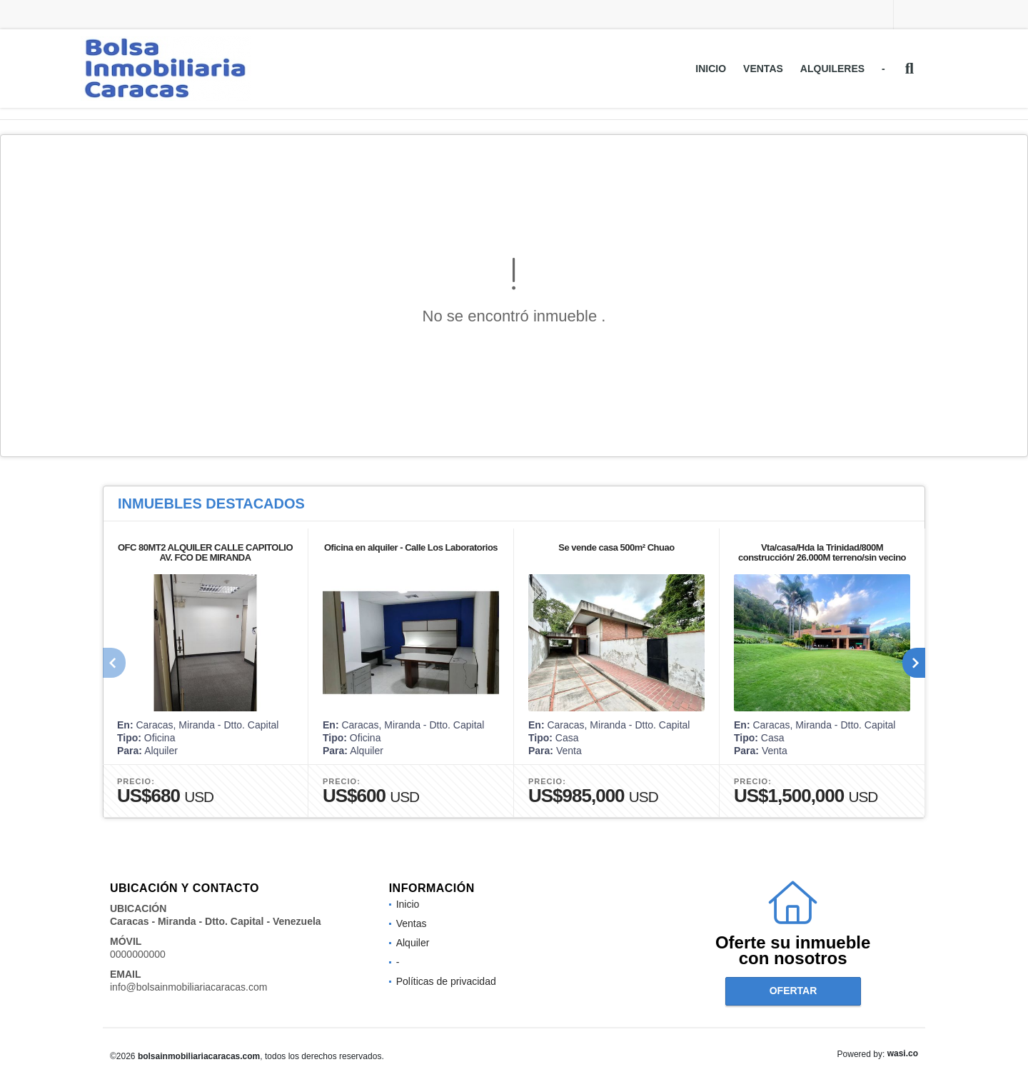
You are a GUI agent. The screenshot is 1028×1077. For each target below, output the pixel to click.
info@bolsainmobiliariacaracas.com (188, 987)
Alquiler (413, 942)
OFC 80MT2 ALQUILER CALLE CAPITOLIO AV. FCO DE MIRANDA (205, 552)
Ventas (763, 68)
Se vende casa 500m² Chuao (616, 547)
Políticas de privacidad (446, 981)
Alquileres (832, 68)
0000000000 (138, 954)
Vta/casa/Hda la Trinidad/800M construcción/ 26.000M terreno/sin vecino (822, 552)
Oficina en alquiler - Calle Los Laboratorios (411, 547)
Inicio (710, 68)
